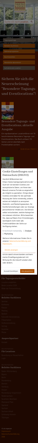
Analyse (28, 231)
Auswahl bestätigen (11, 271)
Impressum (7, 244)
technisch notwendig (13, 231)
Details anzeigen (11, 250)
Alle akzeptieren (27, 271)
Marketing (8, 234)
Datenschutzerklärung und (20, 241)
